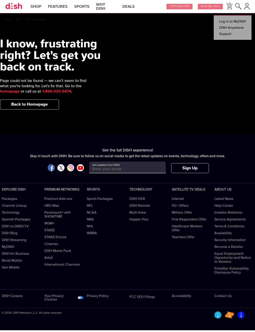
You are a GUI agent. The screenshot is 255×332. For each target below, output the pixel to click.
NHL (90, 228)
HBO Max (51, 207)
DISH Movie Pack (57, 252)
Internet (178, 200)
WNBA (92, 235)
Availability (223, 235)
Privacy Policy (98, 297)
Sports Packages (100, 200)
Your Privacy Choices (54, 299)
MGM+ (49, 225)
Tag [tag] (27, 21)
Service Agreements (230, 221)
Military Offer (182, 214)
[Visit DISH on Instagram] (70, 170)
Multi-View (137, 214)
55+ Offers (180, 207)
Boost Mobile (12, 262)
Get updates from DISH (106, 167)
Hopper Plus (138, 221)
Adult (48, 259)
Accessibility (181, 297)
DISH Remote (139, 207)
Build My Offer (207, 7)
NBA (90, 221)
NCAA (91, 214)
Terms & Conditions (229, 228)
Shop (40, 8)
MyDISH (8, 248)
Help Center (223, 207)
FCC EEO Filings (142, 298)
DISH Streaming (14, 241)
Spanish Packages (16, 221)
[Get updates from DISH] (123, 171)
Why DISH (111, 8)
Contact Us (223, 297)
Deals (133, 8)
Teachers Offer (183, 239)
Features (62, 8)
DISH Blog (9, 235)
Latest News (223, 200)
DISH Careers (12, 297)
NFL (90, 207)
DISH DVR (137, 200)
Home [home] (8, 21)
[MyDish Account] (246, 7)
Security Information (230, 241)
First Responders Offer (189, 221)
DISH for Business (15, 255)
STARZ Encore (55, 239)
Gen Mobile (11, 269)
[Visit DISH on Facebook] (51, 170)
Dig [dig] (18, 21)
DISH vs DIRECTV (15, 228)
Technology (11, 214)
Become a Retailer (228, 248)
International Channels (62, 266)
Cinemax (51, 245)
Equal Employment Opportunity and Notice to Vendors (232, 259)
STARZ (49, 232)
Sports (86, 8)
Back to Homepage (29, 106)
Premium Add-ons (58, 200)
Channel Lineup (14, 207)
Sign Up (190, 170)
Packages (9, 200)
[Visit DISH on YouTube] (80, 170)
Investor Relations (228, 214)
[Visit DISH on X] (60, 170)
